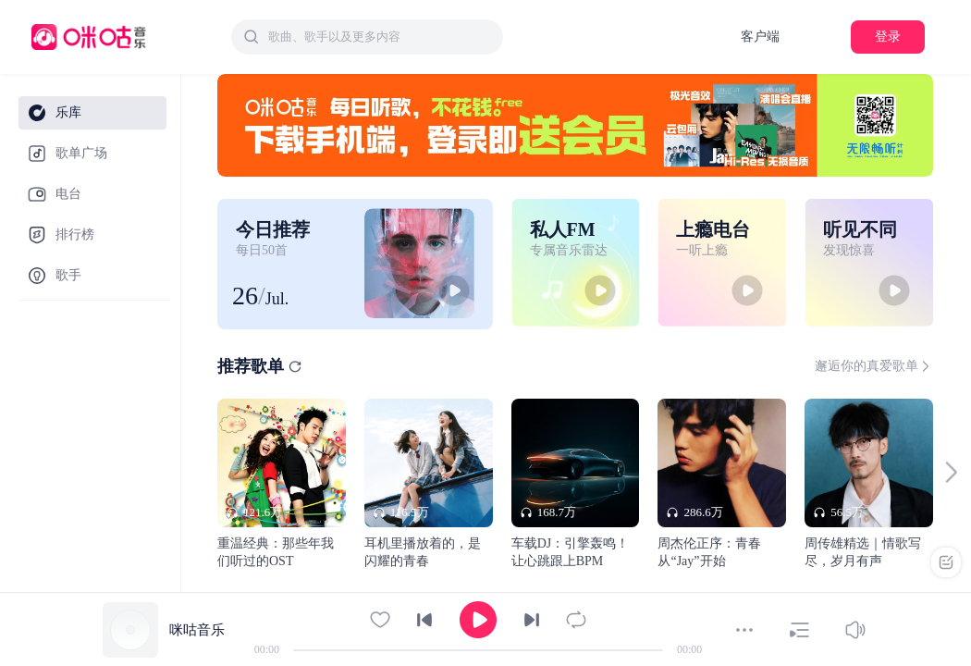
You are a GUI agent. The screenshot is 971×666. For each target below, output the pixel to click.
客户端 (760, 36)
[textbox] (380, 37)
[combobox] (367, 37)
